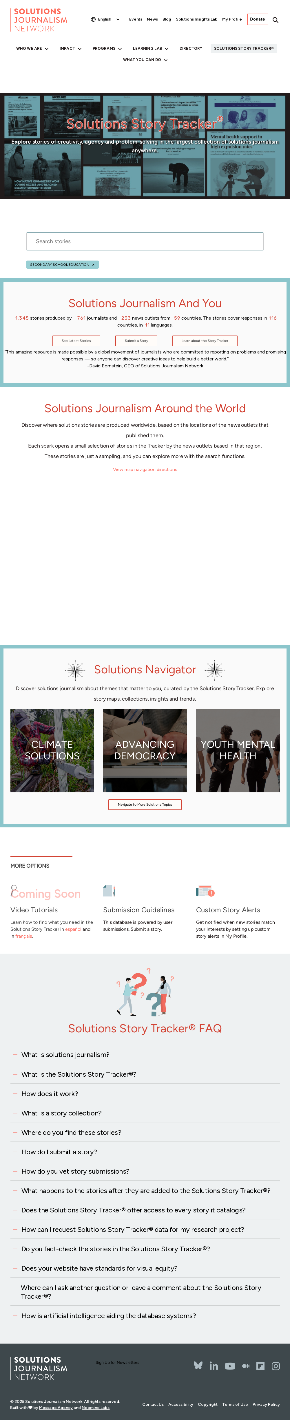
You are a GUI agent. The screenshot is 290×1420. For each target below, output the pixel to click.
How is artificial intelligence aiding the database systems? (108, 1315)
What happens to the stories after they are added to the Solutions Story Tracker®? (146, 1190)
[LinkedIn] (214, 1366)
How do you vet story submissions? (75, 1171)
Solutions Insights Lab (197, 19)
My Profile (232, 19)
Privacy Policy (266, 1404)
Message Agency (56, 1407)
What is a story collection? (61, 1113)
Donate (257, 19)
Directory (191, 48)
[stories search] (145, 245)
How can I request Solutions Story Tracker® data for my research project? (132, 1229)
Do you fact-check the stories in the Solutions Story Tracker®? (115, 1249)
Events (135, 19)
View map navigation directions (145, 469)
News (152, 19)
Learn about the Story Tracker (205, 341)
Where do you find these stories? (71, 1132)
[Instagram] (276, 1366)
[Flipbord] (260, 1366)
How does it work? (49, 1093)
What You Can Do (142, 60)
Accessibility (180, 1404)
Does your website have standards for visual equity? (99, 1268)
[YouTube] (230, 1366)
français (23, 936)
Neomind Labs (96, 1407)
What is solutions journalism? (65, 1054)
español (73, 929)
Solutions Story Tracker (242, 48)
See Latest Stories (76, 341)
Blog (167, 19)
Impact (67, 48)
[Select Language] (109, 19)
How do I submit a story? (59, 1152)
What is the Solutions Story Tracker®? (78, 1074)
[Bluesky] (198, 1361)
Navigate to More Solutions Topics (145, 804)
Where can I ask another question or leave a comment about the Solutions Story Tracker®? (141, 1291)
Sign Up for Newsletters (117, 1362)
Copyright (208, 1404)
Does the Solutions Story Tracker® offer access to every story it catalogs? (133, 1210)
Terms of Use (235, 1404)
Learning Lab (147, 48)
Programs (104, 48)
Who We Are (29, 48)
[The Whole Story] (245, 1366)
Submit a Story (136, 341)
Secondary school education (59, 265)
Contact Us (153, 1404)
